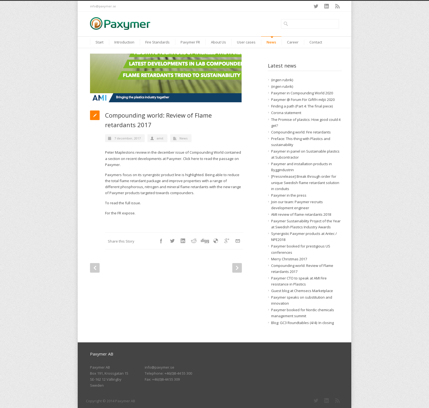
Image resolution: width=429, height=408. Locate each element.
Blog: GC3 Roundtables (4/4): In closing (302, 322)
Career (292, 42)
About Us (218, 42)
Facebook (161, 240)
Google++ (226, 240)
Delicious (215, 240)
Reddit (194, 240)
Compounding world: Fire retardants (301, 132)
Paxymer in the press (288, 195)
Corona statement (286, 112)
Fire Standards (157, 42)
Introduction (124, 42)
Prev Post (95, 268)
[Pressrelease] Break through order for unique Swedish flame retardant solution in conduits (305, 182)
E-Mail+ (237, 240)
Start (99, 42)
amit (160, 138)
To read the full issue (122, 202)
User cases (246, 42)
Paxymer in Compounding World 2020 (302, 93)
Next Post (237, 268)
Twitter (315, 6)
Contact (315, 42)
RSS (337, 6)
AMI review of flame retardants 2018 (301, 214)
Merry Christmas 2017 (289, 259)
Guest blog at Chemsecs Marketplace (302, 290)
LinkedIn (326, 6)
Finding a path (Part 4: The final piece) (302, 106)
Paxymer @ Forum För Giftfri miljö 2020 (303, 99)
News (271, 42)
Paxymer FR (190, 42)
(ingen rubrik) (282, 79)
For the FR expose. (120, 213)
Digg (204, 240)
